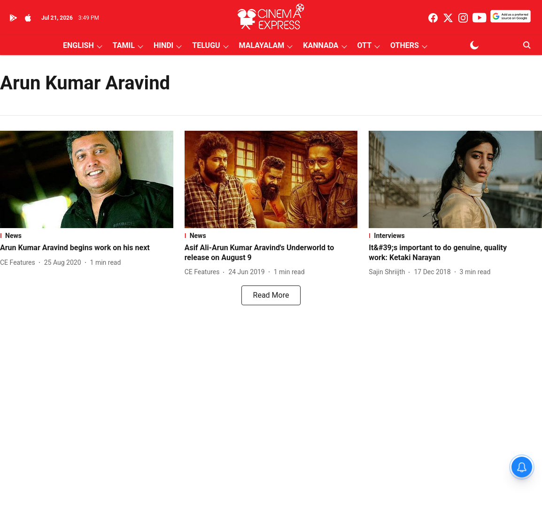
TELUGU (206, 45)
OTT (364, 45)
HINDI (163, 45)
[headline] (86, 248)
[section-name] (86, 235)
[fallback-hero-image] (86, 179)
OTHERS (404, 45)
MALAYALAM (262, 45)
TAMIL (124, 45)
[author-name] (19, 263)
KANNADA (320, 45)
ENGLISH (78, 45)
